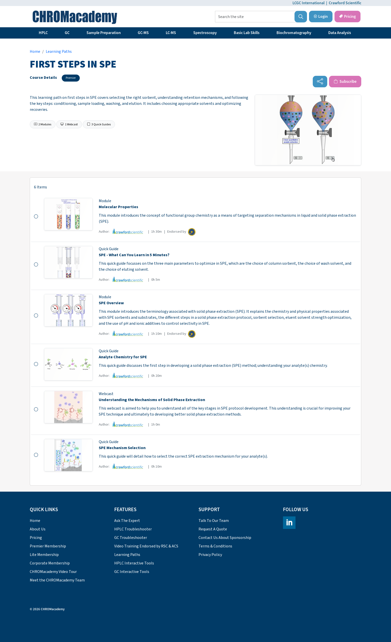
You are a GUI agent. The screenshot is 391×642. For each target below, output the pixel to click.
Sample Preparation (103, 33)
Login (321, 16)
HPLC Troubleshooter (133, 529)
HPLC (43, 33)
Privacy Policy (210, 554)
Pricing (347, 16)
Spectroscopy (205, 33)
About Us (38, 529)
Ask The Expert (127, 520)
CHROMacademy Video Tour (53, 571)
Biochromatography (293, 33)
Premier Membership (48, 546)
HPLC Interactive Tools (134, 563)
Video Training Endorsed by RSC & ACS (146, 546)
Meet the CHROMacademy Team (57, 580)
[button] (300, 17)
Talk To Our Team (213, 520)
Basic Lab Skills (247, 33)
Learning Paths (127, 554)
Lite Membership (44, 554)
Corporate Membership (50, 563)
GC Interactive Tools (131, 571)
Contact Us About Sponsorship (224, 537)
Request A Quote (212, 529)
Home (35, 520)
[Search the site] (261, 17)
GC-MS (143, 33)
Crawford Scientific (345, 3)
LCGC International (308, 3)
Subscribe (345, 81)
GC (67, 33)
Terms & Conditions (215, 546)
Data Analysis (339, 33)
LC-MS (171, 33)
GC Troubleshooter (130, 537)
